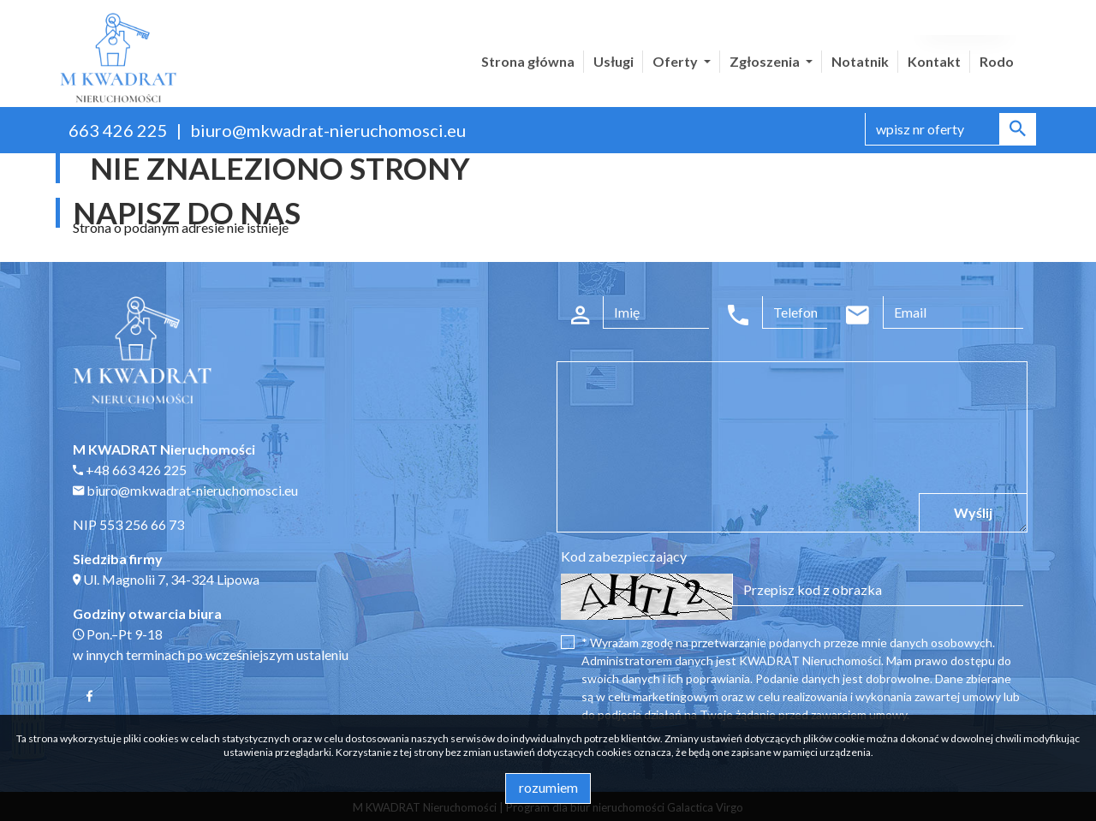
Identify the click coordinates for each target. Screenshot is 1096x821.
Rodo (997, 61)
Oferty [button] (676, 61)
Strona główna (528, 61)
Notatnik (860, 61)
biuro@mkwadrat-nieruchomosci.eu (328, 130)
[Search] (950, 129)
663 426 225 (118, 130)
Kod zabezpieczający (624, 556)
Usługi (613, 61)
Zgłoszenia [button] (766, 61)
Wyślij (973, 512)
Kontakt (934, 61)
